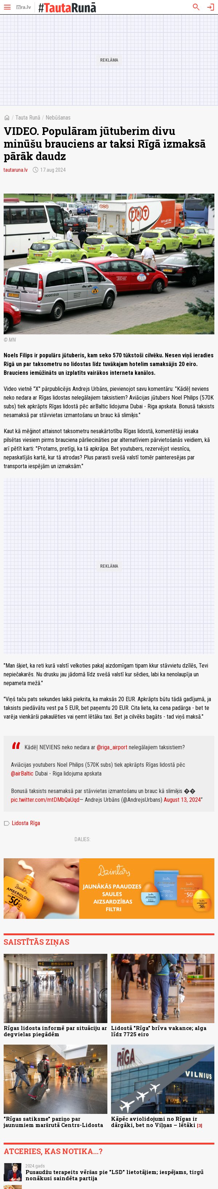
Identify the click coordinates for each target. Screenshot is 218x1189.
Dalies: (83, 839)
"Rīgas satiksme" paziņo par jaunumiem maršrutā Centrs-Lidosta (53, 1121)
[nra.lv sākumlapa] (23, 7)
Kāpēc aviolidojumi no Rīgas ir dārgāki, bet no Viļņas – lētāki (154, 1121)
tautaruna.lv (16, 170)
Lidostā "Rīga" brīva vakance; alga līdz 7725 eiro (158, 1031)
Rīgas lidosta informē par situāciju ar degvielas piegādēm (55, 1031)
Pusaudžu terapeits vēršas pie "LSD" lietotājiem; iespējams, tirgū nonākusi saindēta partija (114, 1175)
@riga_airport (112, 747)
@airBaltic (22, 773)
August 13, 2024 (182, 799)
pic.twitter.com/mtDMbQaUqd (45, 799)
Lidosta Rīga (22, 823)
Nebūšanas (58, 117)
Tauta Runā (27, 117)
